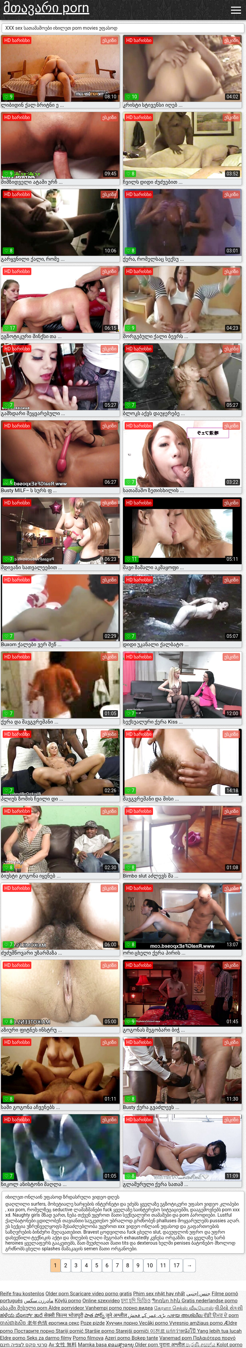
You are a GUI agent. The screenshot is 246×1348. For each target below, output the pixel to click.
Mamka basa (93, 1345)
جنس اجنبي (198, 1294)
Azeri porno (118, 1338)
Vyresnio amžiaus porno (196, 1323)
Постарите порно (35, 1331)
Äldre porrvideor (67, 1308)
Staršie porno (100, 1331)
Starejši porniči (133, 1331)
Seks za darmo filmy (49, 1338)
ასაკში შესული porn (24, 1308)
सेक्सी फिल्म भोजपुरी (63, 1315)
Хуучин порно (122, 1323)
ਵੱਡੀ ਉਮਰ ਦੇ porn (221, 1315)
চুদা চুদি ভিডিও (135, 1301)
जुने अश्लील (117, 1315)
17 (176, 1265)
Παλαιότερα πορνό (214, 1338)
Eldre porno (13, 1338)
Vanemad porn (176, 1338)
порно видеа (138, 1308)
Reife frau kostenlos (22, 1294)
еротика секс (63, 1323)
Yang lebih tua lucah (219, 1331)
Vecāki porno (154, 1323)
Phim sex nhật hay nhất (159, 1294)
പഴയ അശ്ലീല (185, 1315)
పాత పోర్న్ (94, 1315)
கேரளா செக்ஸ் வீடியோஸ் (183, 1308)
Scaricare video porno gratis (101, 1294)
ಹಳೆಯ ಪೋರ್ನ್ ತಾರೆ (22, 1315)
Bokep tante (145, 1338)
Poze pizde (92, 1323)
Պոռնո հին (166, 1301)
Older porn (57, 1294)
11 (163, 1265)
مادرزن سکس (39, 1301)
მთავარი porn (46, 8)
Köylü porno (68, 1301)
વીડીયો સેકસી (229, 1308)
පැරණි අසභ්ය (201, 1345)
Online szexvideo (101, 1301)
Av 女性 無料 (63, 1345)
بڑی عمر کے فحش (147, 1315)
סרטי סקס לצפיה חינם (23, 1345)
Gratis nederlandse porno (210, 1301)
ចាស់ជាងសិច (13, 1323)
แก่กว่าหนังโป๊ (181, 1331)
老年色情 (38, 1323)
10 (150, 1265)
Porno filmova (88, 1338)
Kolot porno (230, 1345)
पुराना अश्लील (172, 1345)
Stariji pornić (70, 1331)
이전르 (158, 1331)
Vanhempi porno (104, 1308)
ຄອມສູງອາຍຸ (121, 1345)
